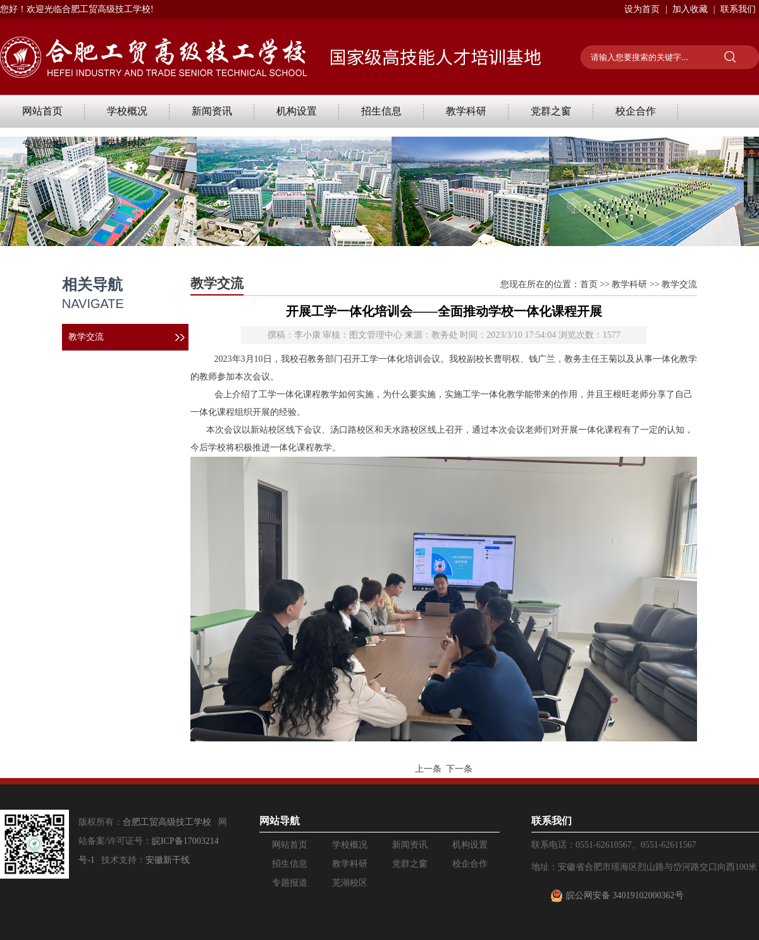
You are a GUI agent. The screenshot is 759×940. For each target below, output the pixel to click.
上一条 (428, 769)
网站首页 (42, 111)
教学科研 (466, 111)
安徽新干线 (167, 860)
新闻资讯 (212, 111)
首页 (589, 284)
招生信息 (381, 111)
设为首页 (642, 9)
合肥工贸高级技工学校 (167, 822)
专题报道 (42, 144)
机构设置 (296, 111)
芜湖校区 (127, 144)
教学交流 (86, 337)
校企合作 (635, 111)
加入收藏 (690, 9)
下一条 (459, 769)
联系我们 (738, 9)
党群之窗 (551, 111)
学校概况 (127, 111)
